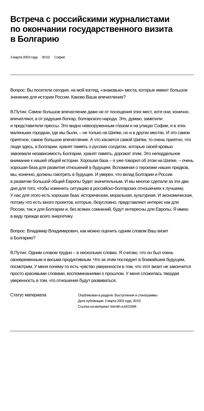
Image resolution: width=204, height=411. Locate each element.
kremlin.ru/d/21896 (123, 306)
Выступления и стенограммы (135, 295)
